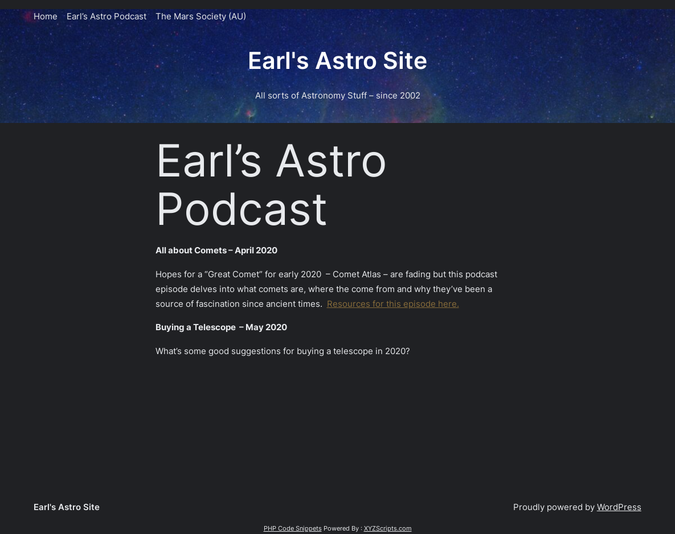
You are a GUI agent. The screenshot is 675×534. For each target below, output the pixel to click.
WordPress (619, 507)
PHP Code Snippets (293, 528)
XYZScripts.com (388, 528)
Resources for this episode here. (393, 303)
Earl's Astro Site (337, 60)
